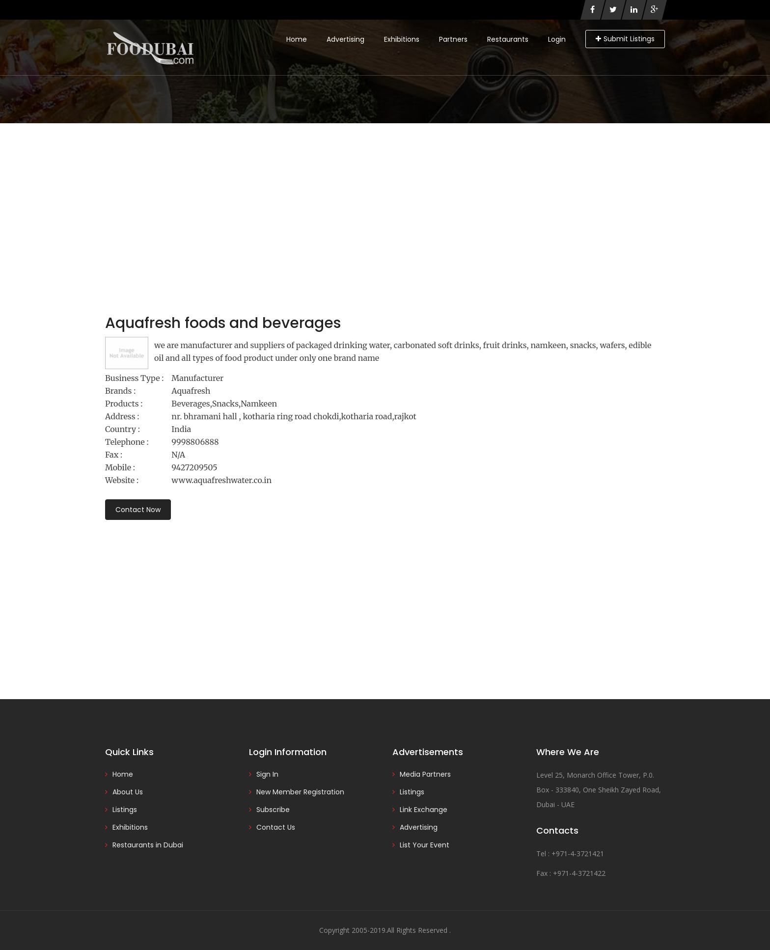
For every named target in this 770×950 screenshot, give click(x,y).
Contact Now (138, 510)
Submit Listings (625, 39)
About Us (127, 792)
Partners (453, 39)
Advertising (345, 39)
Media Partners (425, 774)
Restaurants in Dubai (147, 845)
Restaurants (507, 39)
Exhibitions (401, 39)
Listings (124, 809)
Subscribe (273, 809)
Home (296, 39)
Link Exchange (423, 809)
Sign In (267, 774)
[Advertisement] (385, 197)
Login (557, 39)
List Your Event (424, 845)
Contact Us (275, 827)
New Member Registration (300, 792)
